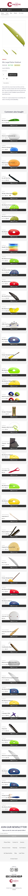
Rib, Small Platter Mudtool (8, 120)
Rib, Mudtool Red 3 (6, 807)
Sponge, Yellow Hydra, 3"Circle (9, 193)
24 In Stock (4, 70)
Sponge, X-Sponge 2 (7, 411)
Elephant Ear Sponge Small (8, 547)
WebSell (14, 889)
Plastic (15, 13)
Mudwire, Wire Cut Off (7, 427)
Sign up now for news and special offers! (14, 830)
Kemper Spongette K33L (8, 354)
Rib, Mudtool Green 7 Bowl (8, 216)
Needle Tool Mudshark (7, 247)
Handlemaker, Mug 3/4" (7, 647)
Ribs (11, 13)
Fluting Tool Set (6, 795)
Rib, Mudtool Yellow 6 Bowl (8, 308)
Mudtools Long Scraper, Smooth (10, 755)
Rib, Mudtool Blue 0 (6, 339)
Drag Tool (4, 728)
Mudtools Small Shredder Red (9, 396)
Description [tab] (6, 83)
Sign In (9, 10)
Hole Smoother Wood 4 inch (9, 631)
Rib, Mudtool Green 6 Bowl (8, 205)
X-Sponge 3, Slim (6, 713)
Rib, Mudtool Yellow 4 (7, 454)
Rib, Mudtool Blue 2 (6, 689)
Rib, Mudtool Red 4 (6, 589)
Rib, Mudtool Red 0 (6, 231)
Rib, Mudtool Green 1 (7, 258)
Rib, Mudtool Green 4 (7, 485)
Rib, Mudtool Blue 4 (6, 782)
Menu (24, 10)
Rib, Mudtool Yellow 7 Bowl (8, 381)
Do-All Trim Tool (6, 178)
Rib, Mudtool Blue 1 (6, 771)
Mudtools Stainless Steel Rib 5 (9, 662)
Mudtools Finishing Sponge (8, 135)
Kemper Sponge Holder (7, 577)
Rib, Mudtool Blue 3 (6, 600)
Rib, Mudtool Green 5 (7, 740)
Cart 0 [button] (3, 10)
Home (2, 13)
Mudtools (4, 59)
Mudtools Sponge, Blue (7, 147)
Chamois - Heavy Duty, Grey (9, 443)
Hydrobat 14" (5, 616)
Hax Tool (4, 562)
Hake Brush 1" (5, 516)
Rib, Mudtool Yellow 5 (7, 700)
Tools (7, 13)
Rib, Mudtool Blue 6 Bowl (8, 270)
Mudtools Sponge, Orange (8, 162)
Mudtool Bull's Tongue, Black (9, 531)
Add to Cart (14, 125)
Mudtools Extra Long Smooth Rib (10, 677)
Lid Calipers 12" (6, 470)
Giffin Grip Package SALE (8, 324)
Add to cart (12, 75)
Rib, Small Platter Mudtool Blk (9, 296)
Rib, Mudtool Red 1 (6, 281)
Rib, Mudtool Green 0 (7, 370)
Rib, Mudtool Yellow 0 (7, 501)
